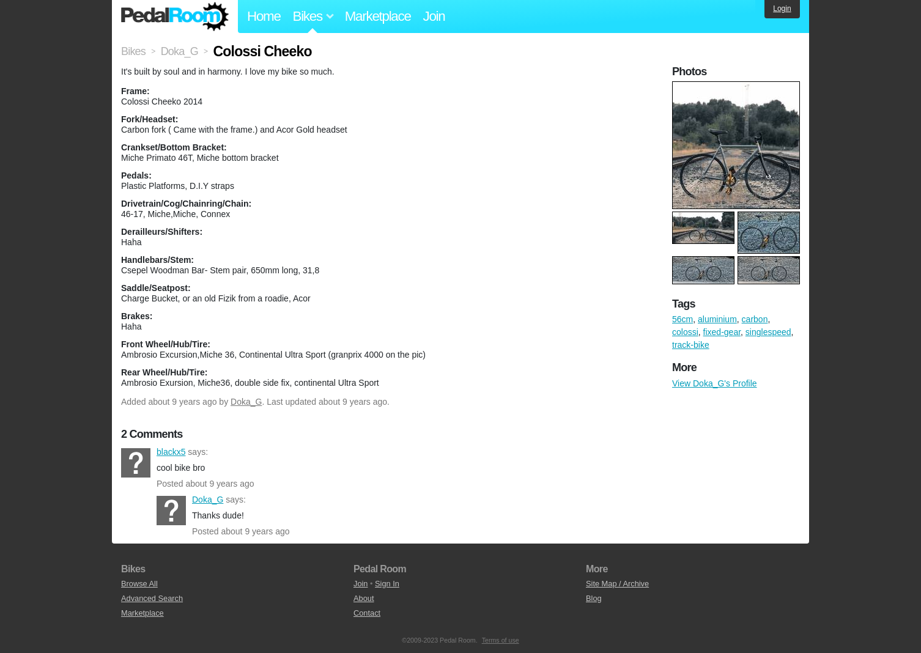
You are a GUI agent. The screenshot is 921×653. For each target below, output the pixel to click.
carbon (755, 319)
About (363, 598)
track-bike (690, 345)
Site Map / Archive (617, 583)
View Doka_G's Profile (714, 383)
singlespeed (768, 332)
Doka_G (246, 402)
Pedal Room (175, 16)
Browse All (139, 583)
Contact (366, 613)
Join (434, 16)
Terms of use (500, 640)
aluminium (717, 319)
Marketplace (378, 16)
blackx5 (135, 463)
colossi (685, 332)
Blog (594, 598)
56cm (682, 319)
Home (264, 16)
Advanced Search (152, 598)
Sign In (387, 583)
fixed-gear (722, 332)
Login (782, 8)
